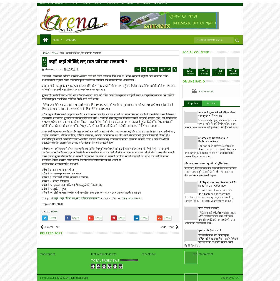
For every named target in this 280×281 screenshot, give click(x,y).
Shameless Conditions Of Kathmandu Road (213, 139)
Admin (74, 2)
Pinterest (160, 2)
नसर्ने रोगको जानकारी (208, 208)
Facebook (111, 2)
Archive (211, 103)
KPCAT (236, 277)
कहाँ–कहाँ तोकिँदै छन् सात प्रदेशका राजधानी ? (77, 198)
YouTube (143, 2)
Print (153, 69)
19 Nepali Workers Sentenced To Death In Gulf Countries (217, 184)
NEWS (56, 39)
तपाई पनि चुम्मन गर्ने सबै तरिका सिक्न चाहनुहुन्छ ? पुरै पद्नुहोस (216, 114)
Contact (86, 2)
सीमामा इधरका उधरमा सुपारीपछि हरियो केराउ (206, 163)
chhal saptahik (48, 277)
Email (165, 69)
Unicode (71, 39)
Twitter (127, 2)
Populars (193, 103)
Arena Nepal (206, 91)
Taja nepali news (132, 198)
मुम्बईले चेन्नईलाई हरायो (209, 230)
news (54, 211)
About (97, 2)
